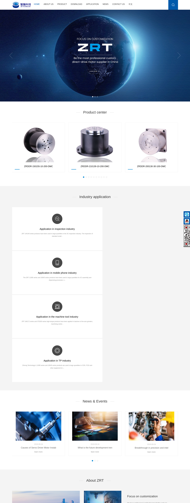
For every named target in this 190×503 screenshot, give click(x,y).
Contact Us (118, 4)
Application (92, 4)
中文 (130, 4)
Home (37, 4)
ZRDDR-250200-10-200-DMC (51, 451)
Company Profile (18, 451)
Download (76, 4)
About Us (49, 4)
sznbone (175, 499)
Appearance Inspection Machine (99, 463)
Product (62, 4)
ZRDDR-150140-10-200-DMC (51, 463)
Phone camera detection (96, 455)
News (105, 4)
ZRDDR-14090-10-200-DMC (51, 459)
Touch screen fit (93, 459)
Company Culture (18, 455)
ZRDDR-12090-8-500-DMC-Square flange (56, 455)
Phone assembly (93, 451)
